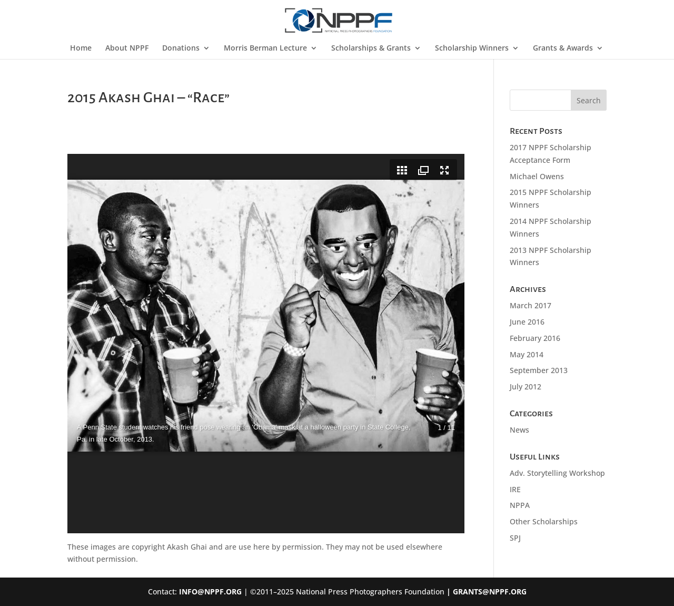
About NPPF (126, 48)
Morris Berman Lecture (265, 48)
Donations (181, 48)
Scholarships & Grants (371, 48)
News (519, 430)
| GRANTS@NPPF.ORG (485, 592)
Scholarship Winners (472, 48)
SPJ (515, 538)
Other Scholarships (544, 521)
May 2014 (526, 354)
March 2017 (530, 305)
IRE (515, 489)
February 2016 (535, 338)
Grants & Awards (563, 48)
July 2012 (525, 387)
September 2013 (539, 370)
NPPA (520, 505)
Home (81, 48)
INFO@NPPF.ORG (210, 592)
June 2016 (527, 322)
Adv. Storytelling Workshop (557, 473)
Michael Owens (537, 176)
